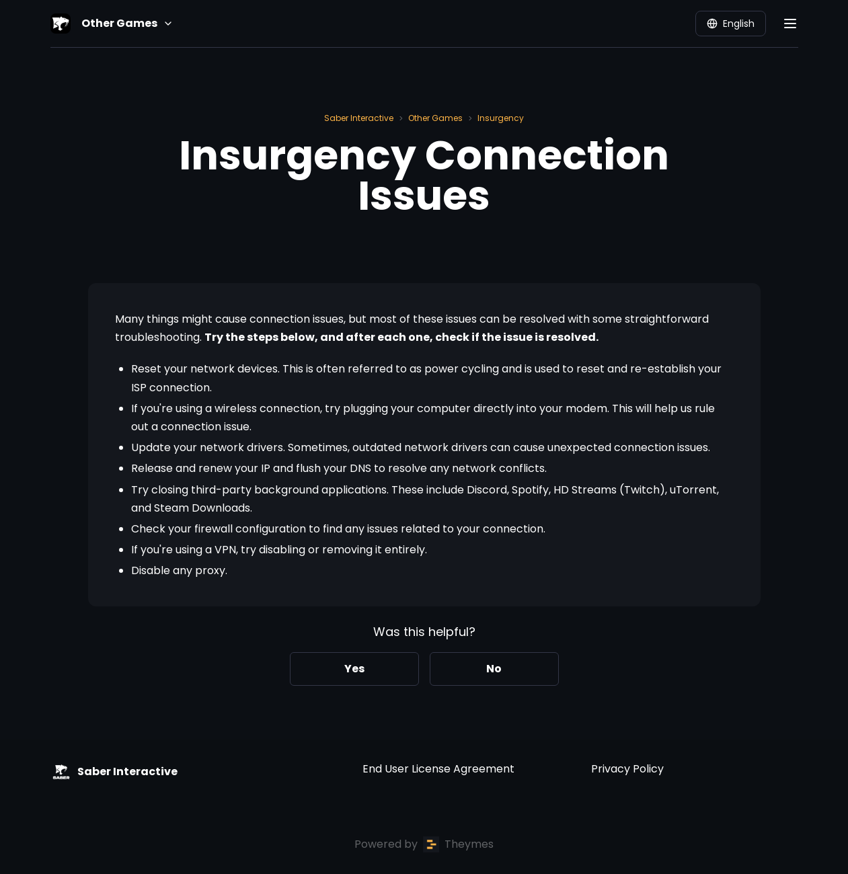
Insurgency (500, 118)
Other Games (435, 118)
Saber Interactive (358, 118)
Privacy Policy (627, 769)
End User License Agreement (438, 769)
